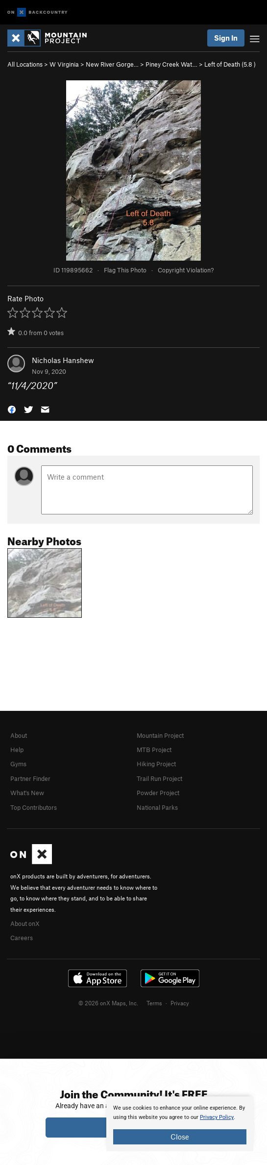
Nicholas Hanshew (63, 360)
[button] (11, 408)
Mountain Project (160, 735)
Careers (21, 938)
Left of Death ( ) (230, 64)
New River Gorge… (112, 64)
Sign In (226, 37)
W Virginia (64, 64)
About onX (25, 923)
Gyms (18, 764)
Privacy (179, 1002)
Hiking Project (156, 764)
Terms (154, 1002)
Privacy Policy (217, 1117)
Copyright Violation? (186, 270)
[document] (179, 1123)
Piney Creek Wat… (171, 64)
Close (179, 1136)
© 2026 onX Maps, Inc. (108, 1002)
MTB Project (154, 749)
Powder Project (158, 793)
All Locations (25, 64)
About (18, 735)
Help (17, 749)
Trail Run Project (159, 778)
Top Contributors (33, 807)
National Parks (157, 807)
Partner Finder (30, 778)
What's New (27, 793)
